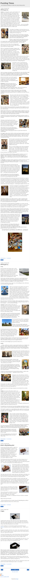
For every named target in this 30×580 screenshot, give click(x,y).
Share (2, 440)
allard (2, 575)
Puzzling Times (7, 3)
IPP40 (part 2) (4, 10)
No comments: (9, 564)
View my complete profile (4, 576)
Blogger (17, 578)
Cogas (2, 511)
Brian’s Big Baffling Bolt (7, 445)
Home (15, 569)
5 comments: (9, 258)
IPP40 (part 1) (4, 264)
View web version (15, 571)
